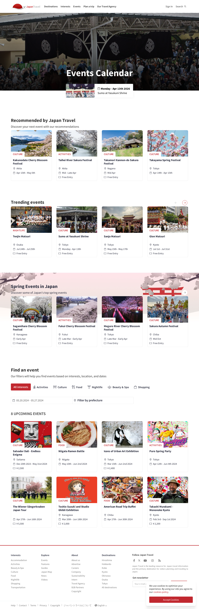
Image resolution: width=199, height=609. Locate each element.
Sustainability (78, 575)
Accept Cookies (171, 599)
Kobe (104, 567)
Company (76, 571)
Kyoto (105, 571)
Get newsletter (140, 577)
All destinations (109, 586)
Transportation (18, 586)
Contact (23, 604)
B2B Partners (78, 586)
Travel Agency (78, 582)
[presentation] (175, 202)
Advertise (76, 563)
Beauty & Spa (118, 387)
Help (13, 604)
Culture (60, 387)
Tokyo (105, 582)
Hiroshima (107, 559)
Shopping (142, 387)
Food (77, 387)
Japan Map (46, 571)
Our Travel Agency (106, 6)
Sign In (169, 6)
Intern (74, 578)
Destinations (51, 6)
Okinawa (106, 575)
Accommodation (19, 559)
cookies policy (160, 591)
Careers (75, 567)
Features (45, 563)
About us (76, 559)
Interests (65, 6)
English (101, 604)
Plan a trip (88, 6)
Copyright (76, 590)
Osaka (105, 578)
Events (77, 6)
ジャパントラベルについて (78, 604)
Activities (40, 387)
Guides (44, 567)
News (43, 575)
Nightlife (95, 387)
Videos (44, 578)
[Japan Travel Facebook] (134, 560)
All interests (21, 387)
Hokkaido (106, 563)
